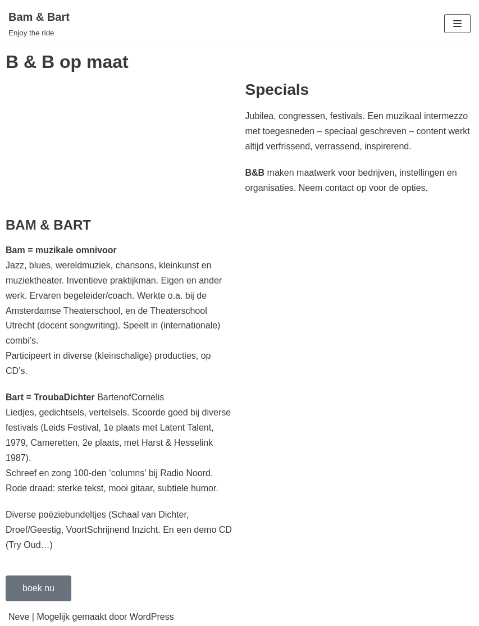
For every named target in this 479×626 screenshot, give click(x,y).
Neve (18, 617)
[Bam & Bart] (39, 23)
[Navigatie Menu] (457, 23)
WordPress (152, 617)
